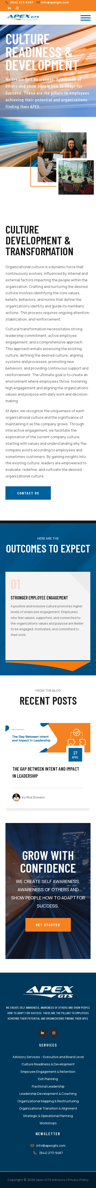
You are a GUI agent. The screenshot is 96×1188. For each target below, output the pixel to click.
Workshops (48, 1123)
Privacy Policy (78, 1180)
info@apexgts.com (53, 2)
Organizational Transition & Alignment (48, 1108)
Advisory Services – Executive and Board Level (48, 1057)
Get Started (48, 925)
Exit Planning (48, 1079)
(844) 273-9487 (19, 2)
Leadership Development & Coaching (48, 1093)
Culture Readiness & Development (48, 1064)
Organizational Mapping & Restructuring (48, 1101)
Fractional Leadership (48, 1086)
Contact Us (28, 493)
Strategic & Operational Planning (48, 1116)
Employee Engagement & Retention (48, 1071)
